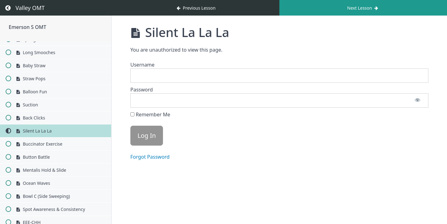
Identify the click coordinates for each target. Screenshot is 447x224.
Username (142, 64)
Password (141, 89)
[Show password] (417, 100)
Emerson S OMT (27, 27)
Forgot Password (149, 156)
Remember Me (150, 114)
